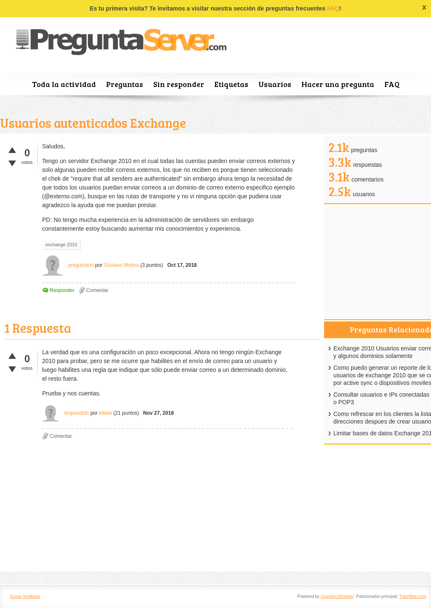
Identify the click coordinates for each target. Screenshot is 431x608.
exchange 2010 (61, 244)
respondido (76, 413)
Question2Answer (337, 596)
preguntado (81, 265)
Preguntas (124, 84)
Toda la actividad (64, 84)
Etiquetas (231, 84)
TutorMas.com (412, 596)
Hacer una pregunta (337, 84)
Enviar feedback (25, 596)
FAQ (333, 8)
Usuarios (274, 84)
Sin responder (178, 84)
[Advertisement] (162, 508)
